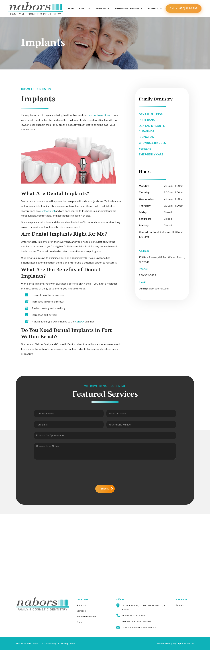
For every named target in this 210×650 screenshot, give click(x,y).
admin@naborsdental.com (154, 288)
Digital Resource (185, 643)
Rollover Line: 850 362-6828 (137, 621)
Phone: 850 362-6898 (133, 615)
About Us (81, 605)
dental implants (152, 125)
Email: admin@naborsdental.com (139, 627)
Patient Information (86, 616)
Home (71, 8)
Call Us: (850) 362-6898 (183, 8)
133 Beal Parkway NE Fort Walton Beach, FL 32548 (144, 607)
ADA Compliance (66, 643)
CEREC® (79, 321)
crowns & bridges (152, 143)
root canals (148, 120)
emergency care (151, 154)
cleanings (146, 131)
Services (81, 611)
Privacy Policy (49, 643)
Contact (80, 622)
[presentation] (105, 474)
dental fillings (151, 114)
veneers (145, 148)
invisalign (146, 137)
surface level (47, 210)
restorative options (99, 115)
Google (180, 605)
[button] (85, 8)
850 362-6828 (147, 275)
